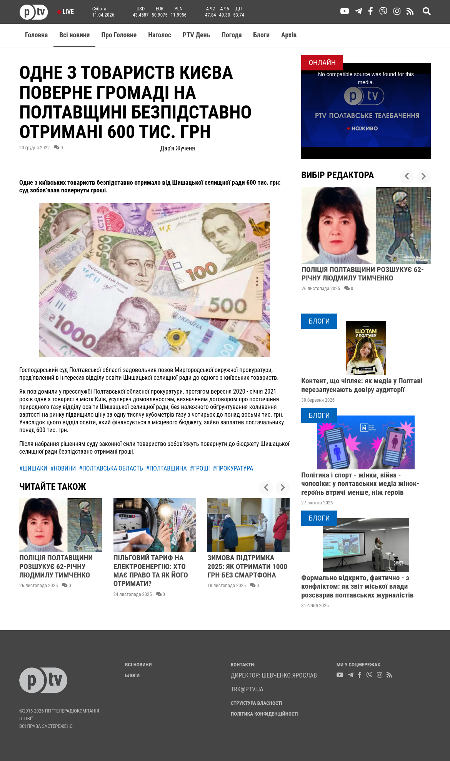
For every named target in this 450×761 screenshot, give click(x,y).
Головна (36, 35)
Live (65, 11)
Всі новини (74, 35)
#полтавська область (111, 468)
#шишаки (33, 468)
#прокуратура (233, 468)
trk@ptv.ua (247, 689)
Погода (232, 35)
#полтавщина (166, 468)
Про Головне (119, 35)
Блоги (261, 35)
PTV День (196, 35)
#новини (63, 468)
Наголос (159, 35)
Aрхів (289, 35)
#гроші (200, 468)
